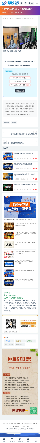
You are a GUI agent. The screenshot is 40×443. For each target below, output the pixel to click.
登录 (31, 3)
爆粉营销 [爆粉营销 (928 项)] (20, 341)
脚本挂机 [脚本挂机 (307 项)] (20, 344)
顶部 (36, 440)
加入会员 (12, 440)
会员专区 (16, 158)
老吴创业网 (17, 423)
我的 (28, 440)
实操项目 (4, 12)
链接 (14, 123)
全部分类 (19, 18)
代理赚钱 (20, 440)
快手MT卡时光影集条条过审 (23, 153)
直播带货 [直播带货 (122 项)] (9, 344)
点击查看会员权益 (28, 61)
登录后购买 (20, 91)
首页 (12, 18)
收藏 (6, 123)
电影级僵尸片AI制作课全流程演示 (25, 184)
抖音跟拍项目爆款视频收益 (23, 164)
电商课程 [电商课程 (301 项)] (30, 341)
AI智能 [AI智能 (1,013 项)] (9, 341)
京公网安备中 (25, 426)
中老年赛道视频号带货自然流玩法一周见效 (18, 219)
